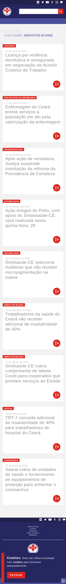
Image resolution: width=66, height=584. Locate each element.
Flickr (38, 2)
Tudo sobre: (28, 35)
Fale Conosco (61, 2)
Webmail (33, 535)
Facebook (52, 2)
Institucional (33, 527)
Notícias (12, 31)
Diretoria (33, 531)
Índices (33, 529)
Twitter (43, 2)
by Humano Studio (63, 581)
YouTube (47, 2)
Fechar (16, 575)
